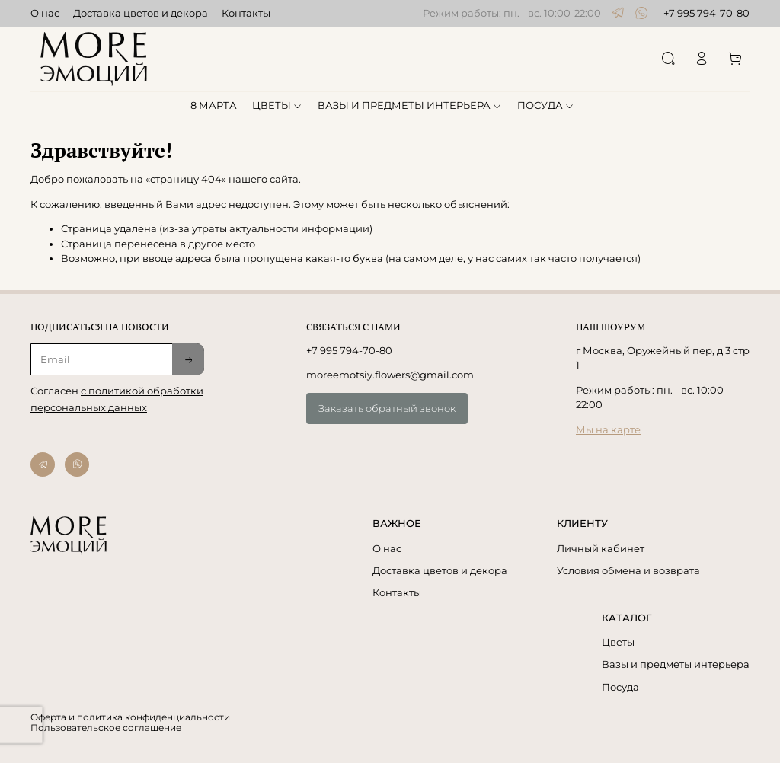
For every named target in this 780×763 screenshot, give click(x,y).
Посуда (620, 687)
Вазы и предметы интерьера (676, 664)
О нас (44, 13)
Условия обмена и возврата (628, 570)
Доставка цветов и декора (140, 13)
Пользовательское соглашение (105, 728)
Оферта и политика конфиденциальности (130, 717)
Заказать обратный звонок (387, 408)
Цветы (618, 642)
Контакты (246, 13)
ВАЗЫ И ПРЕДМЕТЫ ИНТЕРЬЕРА (410, 105)
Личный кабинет (600, 548)
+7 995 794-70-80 (706, 13)
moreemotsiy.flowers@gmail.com (390, 375)
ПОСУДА (546, 105)
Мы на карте (608, 429)
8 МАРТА (213, 105)
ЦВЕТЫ (277, 105)
